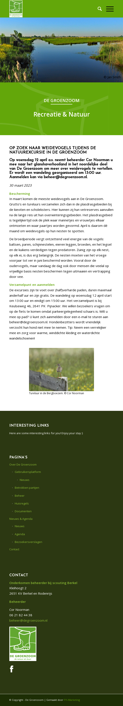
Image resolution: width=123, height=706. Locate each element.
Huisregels (22, 503)
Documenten (23, 511)
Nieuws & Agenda (20, 519)
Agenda (20, 534)
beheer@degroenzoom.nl (28, 620)
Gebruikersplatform (28, 472)
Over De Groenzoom (23, 464)
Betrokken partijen (27, 488)
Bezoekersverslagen (28, 542)
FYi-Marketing (72, 699)
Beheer (19, 496)
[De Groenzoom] (51, 8)
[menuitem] (97, 8)
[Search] (97, 8)
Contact (14, 549)
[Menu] (108, 8)
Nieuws (24, 480)
